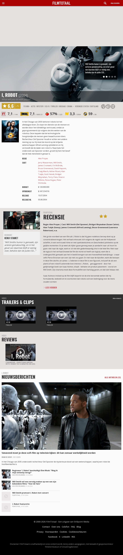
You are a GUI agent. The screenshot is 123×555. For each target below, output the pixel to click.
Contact (46, 526)
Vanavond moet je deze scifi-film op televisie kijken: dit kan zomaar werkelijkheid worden (49, 452)
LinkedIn (66, 536)
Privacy (40, 531)
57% (56, 113)
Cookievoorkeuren (77, 531)
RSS (73, 536)
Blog (78, 526)
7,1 (13, 113)
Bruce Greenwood (45, 168)
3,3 (75, 113)
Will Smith (57, 162)
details (18, 106)
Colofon (65, 526)
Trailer (9, 325)
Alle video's (117, 298)
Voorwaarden (51, 531)
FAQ (73, 526)
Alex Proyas (43, 158)
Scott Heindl (49, 174)
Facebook (52, 536)
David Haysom (60, 168)
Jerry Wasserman (45, 162)
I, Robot (10, 94)
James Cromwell (44, 165)
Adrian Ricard (54, 171)
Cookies (63, 531)
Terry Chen (53, 177)
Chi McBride (57, 165)
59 (92, 113)
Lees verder (51, 287)
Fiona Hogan (50, 180)
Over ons (56, 526)
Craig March (43, 171)
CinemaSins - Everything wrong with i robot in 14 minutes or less (20, 363)
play (61, 74)
